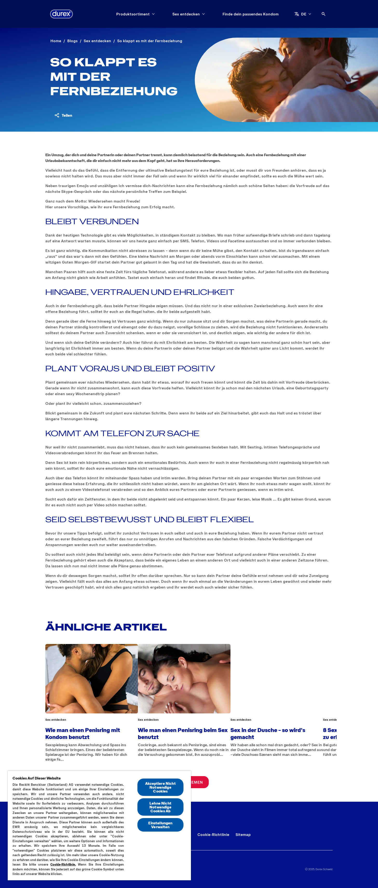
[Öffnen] (323, 14)
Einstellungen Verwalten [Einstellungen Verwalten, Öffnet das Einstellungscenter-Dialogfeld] (160, 824)
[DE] (302, 14)
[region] (99, 825)
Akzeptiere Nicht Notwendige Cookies (160, 787)
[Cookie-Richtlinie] (213, 834)
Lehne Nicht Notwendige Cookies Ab (160, 807)
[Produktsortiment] (133, 14)
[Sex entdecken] (186, 14)
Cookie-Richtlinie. (63, 864)
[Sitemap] (243, 834)
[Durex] (61, 14)
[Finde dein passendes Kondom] (251, 14)
